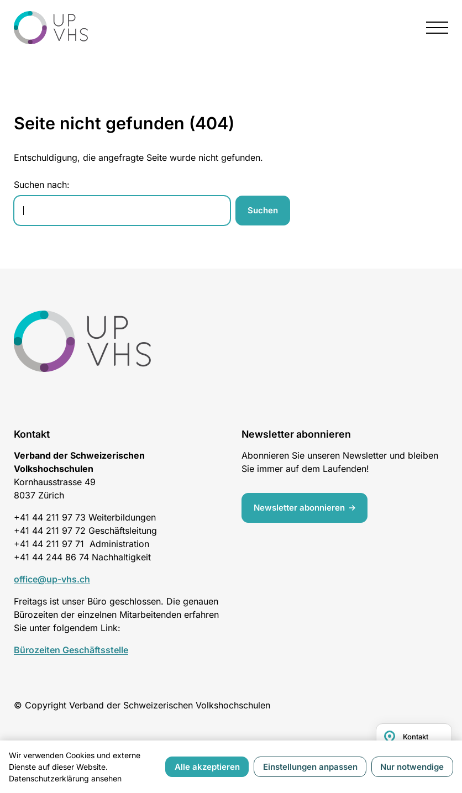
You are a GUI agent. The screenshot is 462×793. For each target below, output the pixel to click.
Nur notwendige (412, 767)
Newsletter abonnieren (299, 507)
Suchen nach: (42, 184)
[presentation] (437, 28)
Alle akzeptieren (207, 767)
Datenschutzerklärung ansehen (65, 778)
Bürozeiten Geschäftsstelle (71, 649)
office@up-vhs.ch (52, 579)
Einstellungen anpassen (310, 767)
